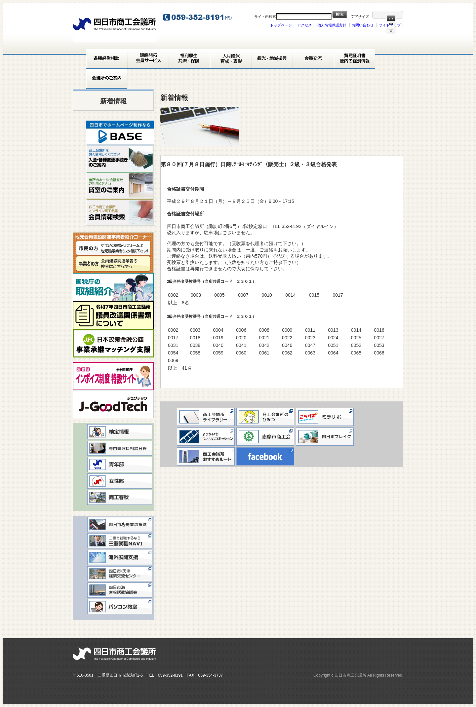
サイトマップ (390, 25)
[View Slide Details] (120, 132)
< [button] (94, 130)
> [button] (145, 130)
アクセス (304, 25)
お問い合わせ (363, 25)
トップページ (281, 25)
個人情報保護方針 (331, 25)
